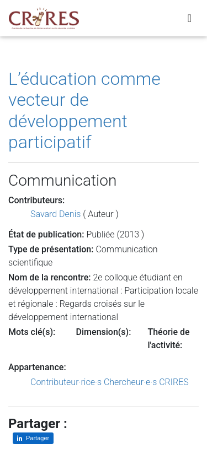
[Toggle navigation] (189, 18)
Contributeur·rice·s (66, 382)
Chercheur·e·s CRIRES (146, 382)
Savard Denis (55, 214)
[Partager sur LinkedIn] (33, 438)
